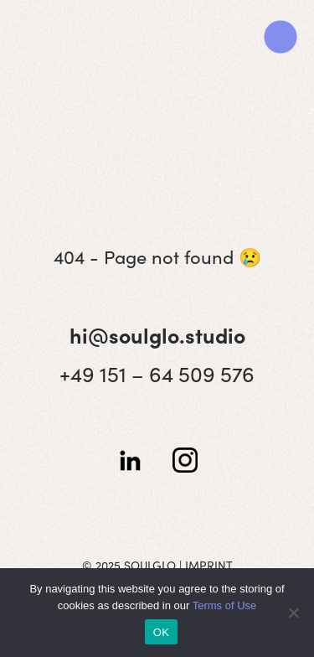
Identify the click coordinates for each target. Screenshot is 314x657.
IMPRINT (209, 564)
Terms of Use (225, 605)
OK (161, 632)
